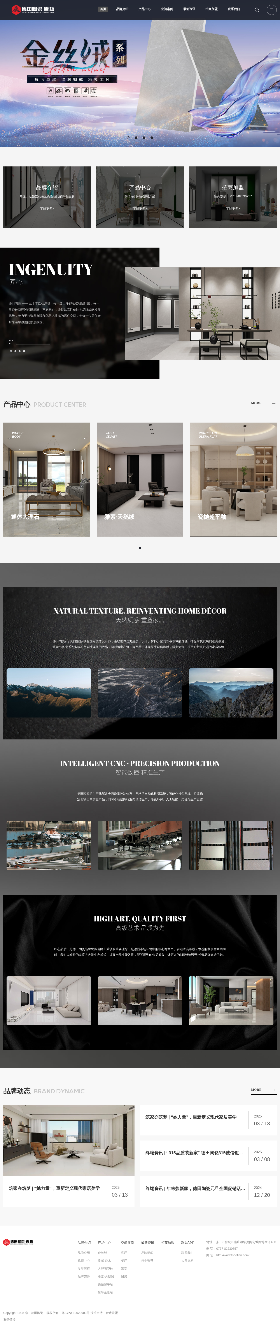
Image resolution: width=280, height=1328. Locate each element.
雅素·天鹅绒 (106, 1278)
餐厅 (124, 1262)
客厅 (124, 1255)
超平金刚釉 (105, 1294)
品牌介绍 (121, 11)
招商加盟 (210, 11)
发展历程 (84, 1270)
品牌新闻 (147, 1255)
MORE (264, 403)
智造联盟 (112, 1315)
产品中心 (144, 11)
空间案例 (166, 11)
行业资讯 (147, 1262)
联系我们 (232, 11)
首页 (102, 11)
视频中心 (84, 1262)
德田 (35, 13)
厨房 (124, 1278)
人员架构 (187, 1262)
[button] (128, 137)
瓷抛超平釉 (105, 1286)
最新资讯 (188, 11)
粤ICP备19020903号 (76, 1315)
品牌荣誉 (84, 1278)
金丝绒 (102, 1255)
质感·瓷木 (104, 1262)
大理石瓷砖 (105, 1270)
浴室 (124, 1270)
